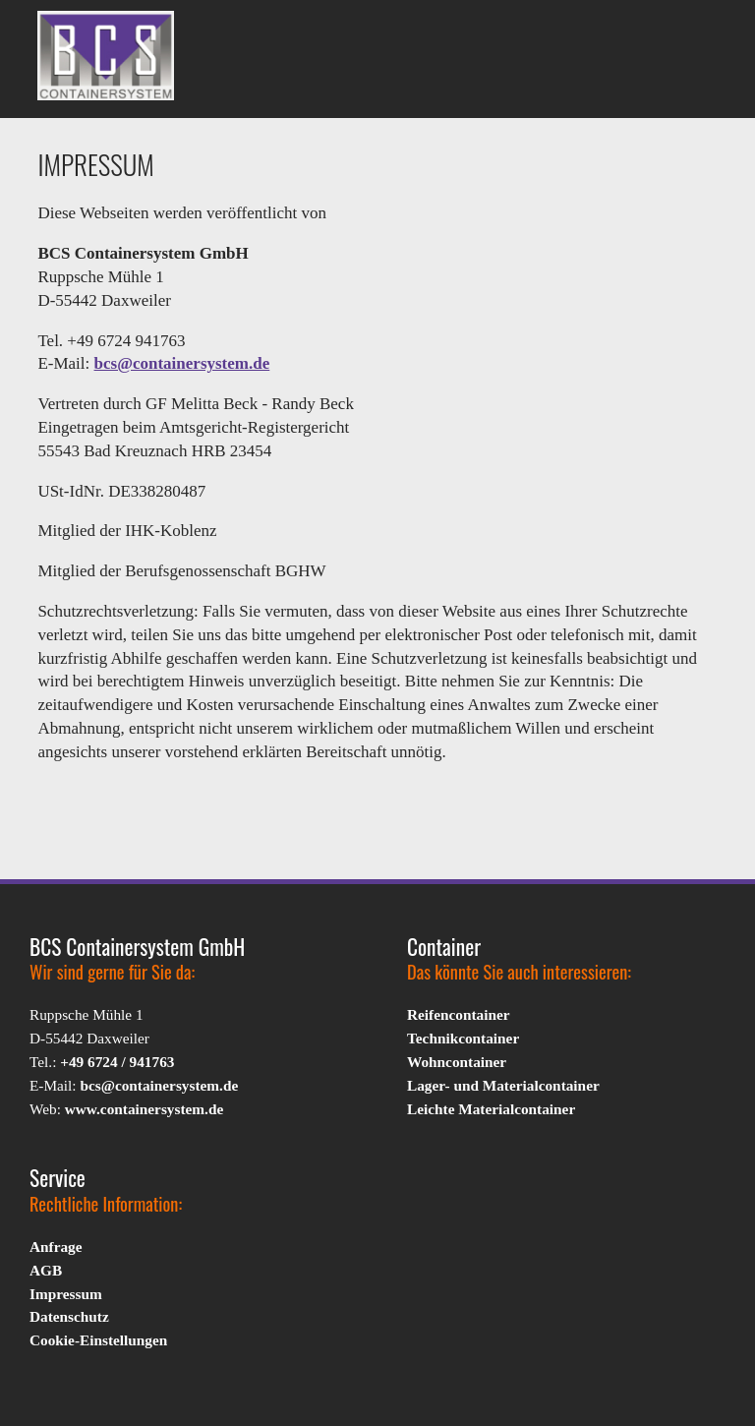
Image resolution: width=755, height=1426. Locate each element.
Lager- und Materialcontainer (503, 1085)
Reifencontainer (458, 1014)
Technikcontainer (463, 1038)
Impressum (65, 1293)
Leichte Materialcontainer (491, 1108)
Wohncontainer (456, 1061)
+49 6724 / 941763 (117, 1061)
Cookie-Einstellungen (98, 1340)
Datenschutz (69, 1316)
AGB (45, 1270)
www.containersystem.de (144, 1108)
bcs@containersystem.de (182, 363)
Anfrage (56, 1246)
